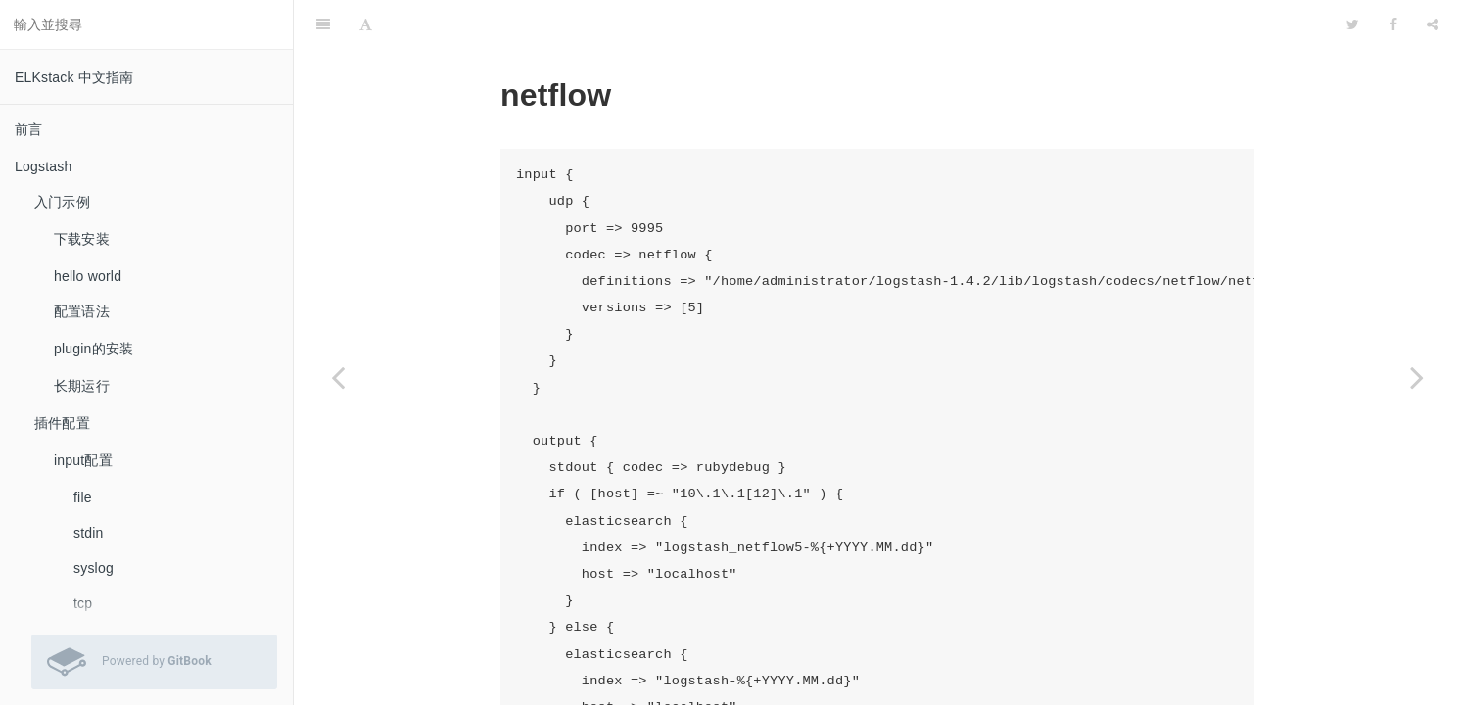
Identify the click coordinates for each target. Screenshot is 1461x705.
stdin (88, 532)
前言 (28, 129)
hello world (87, 276)
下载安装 (82, 239)
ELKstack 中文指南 (74, 77)
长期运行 (82, 386)
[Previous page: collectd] (338, 377)
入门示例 (62, 202)
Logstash (43, 166)
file (82, 497)
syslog (93, 568)
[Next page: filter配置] (1417, 377)
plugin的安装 (93, 348)
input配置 (83, 460)
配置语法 (82, 311)
